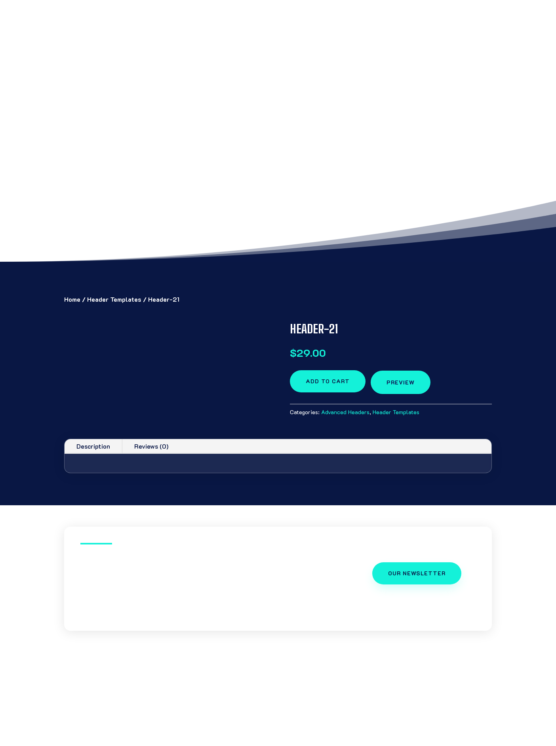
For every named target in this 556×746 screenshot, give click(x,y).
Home (72, 299)
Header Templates (114, 299)
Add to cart (328, 381)
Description (93, 446)
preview (401, 382)
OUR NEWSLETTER (417, 573)
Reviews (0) (151, 446)
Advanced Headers (345, 412)
